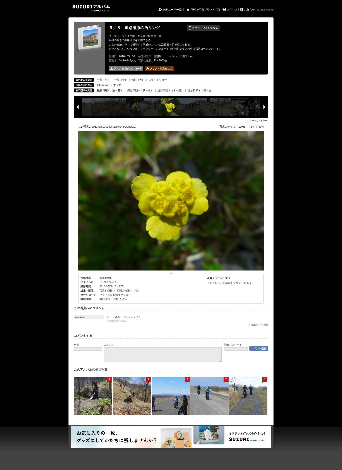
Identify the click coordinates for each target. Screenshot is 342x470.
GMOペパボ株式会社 (265, 10)
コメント (109, 344)
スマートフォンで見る (203, 28)
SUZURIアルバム (91, 8)
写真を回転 (106, 290)
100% (242, 126)
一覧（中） (120, 79)
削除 (136, 290)
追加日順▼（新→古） (201, 90)
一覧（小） (103, 79)
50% (261, 126)
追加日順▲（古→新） (170, 90)
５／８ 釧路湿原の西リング (134, 28)
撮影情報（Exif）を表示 (113, 299)
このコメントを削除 (258, 325)
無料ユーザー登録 (173, 9)
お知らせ (249, 9)
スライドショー (158, 79)
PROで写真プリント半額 (205, 9)
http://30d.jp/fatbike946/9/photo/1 (116, 126)
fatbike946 (103, 85)
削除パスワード (233, 344)
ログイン (232, 9)
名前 (76, 344)
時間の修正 (123, 290)
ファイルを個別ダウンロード (116, 295)
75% (252, 126)
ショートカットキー (257, 120)
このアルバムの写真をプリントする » (229, 282)
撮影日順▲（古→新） (110, 90)
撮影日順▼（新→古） (140, 90)
